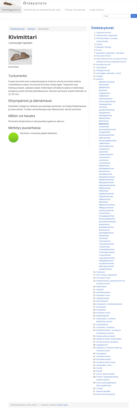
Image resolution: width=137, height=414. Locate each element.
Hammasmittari (105, 98)
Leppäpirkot (102, 344)
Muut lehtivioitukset (105, 394)
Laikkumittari (104, 143)
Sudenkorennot (103, 32)
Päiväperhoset (103, 70)
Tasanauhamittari (106, 244)
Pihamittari (103, 202)
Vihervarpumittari (106, 266)
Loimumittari (104, 157)
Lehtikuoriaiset (103, 356)
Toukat (99, 388)
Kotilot (99, 368)
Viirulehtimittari (105, 269)
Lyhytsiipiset (102, 324)
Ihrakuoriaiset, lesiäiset (107, 341)
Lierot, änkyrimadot (105, 374)
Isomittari (103, 107)
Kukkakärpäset (103, 292)
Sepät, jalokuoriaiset (105, 336)
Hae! (133, 16)
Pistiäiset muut (103, 312)
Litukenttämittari (106, 154)
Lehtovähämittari (106, 146)
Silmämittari (104, 235)
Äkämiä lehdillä (103, 391)
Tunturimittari (105, 255)
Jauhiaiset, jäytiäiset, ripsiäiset (110, 53)
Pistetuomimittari (106, 210)
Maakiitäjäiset (102, 315)
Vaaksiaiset (101, 286)
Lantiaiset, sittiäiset (105, 327)
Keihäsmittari (104, 118)
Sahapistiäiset (102, 298)
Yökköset (100, 272)
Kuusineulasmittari (106, 135)
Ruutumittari (104, 230)
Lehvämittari (104, 149)
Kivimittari (104, 123)
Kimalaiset (101, 309)
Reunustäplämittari (107, 218)
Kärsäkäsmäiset (103, 359)
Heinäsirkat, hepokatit (106, 35)
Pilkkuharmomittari (107, 204)
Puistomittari (104, 213)
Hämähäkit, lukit (104, 365)
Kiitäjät (99, 76)
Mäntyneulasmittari (107, 185)
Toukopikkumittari (106, 249)
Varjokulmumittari (106, 263)
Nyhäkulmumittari (106, 193)
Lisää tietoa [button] (96, 9)
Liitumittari (103, 151)
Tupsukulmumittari (107, 258)
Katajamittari (104, 112)
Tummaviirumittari (107, 252)
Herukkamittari (105, 104)
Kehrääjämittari (105, 115)
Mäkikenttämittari (106, 179)
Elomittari (103, 90)
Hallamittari (104, 95)
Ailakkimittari (104, 87)
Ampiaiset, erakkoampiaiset (109, 304)
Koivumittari (104, 126)
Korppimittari (104, 132)
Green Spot (62, 404)
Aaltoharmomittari (107, 81)
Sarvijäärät (101, 353)
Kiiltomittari (104, 121)
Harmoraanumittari (107, 101)
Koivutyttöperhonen (107, 129)
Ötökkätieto (35, 3)
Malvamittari (104, 165)
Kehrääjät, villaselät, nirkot (108, 73)
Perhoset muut (103, 277)
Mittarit (31, 28)
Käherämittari (105, 137)
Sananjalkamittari (106, 232)
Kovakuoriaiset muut (105, 362)
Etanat (99, 371)
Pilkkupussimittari (106, 207)
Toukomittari (104, 246)
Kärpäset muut (103, 295)
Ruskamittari (104, 224)
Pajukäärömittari (106, 196)
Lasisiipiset (101, 67)
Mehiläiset (101, 307)
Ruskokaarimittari (106, 227)
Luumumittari (104, 163)
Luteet (99, 44)
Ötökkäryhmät (17, 28)
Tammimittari (105, 241)
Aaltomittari (104, 84)
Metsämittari (104, 171)
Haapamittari (104, 93)
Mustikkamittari (105, 174)
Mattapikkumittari (106, 168)
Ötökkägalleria (11, 9)
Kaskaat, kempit (103, 47)
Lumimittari (104, 160)
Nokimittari (103, 190)
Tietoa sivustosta (75, 9)
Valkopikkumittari (106, 260)
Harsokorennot (103, 55)
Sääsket (100, 289)
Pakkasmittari (104, 199)
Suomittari (103, 238)
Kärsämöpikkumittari (108, 140)
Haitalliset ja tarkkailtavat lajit (42, 9)
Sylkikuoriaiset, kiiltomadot (109, 339)
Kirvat (99, 50)
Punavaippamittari (106, 216)
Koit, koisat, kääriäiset (106, 274)
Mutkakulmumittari (107, 177)
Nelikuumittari (105, 188)
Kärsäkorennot (103, 64)
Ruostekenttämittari (107, 221)
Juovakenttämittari (107, 109)
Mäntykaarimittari (106, 182)
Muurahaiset (102, 301)
